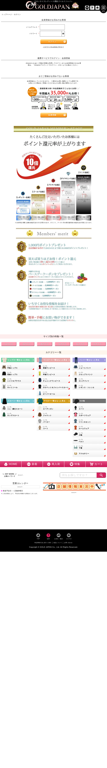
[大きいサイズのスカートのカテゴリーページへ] (17, 401)
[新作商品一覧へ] (87, 8)
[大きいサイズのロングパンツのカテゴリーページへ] (89, 380)
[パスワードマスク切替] (63, 34)
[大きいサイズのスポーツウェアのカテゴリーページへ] (89, 415)
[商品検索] (101, 475)
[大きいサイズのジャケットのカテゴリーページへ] (53, 415)
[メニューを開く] (103, 8)
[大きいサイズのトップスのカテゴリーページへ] (17, 360)
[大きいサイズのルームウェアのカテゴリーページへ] (89, 428)
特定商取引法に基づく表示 (43, 543)
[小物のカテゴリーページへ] (89, 434)
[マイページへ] (97, 8)
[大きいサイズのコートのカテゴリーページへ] (53, 428)
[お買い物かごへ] (92, 8)
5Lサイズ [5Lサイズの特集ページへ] (62, 344)
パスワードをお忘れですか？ (53, 47)
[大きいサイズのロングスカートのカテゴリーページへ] (17, 415)
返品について (58, 543)
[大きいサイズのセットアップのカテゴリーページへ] (89, 421)
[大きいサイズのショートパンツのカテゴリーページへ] (89, 367)
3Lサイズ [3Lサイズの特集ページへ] (27, 344)
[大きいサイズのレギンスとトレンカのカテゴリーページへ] (89, 387)
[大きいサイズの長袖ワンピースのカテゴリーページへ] (53, 367)
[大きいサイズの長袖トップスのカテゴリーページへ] (17, 374)
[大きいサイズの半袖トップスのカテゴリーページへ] (17, 367)
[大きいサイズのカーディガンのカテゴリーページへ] (53, 408)
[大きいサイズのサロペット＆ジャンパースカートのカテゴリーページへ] (53, 387)
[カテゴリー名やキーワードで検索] (78, 475)
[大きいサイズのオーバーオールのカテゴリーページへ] (53, 393)
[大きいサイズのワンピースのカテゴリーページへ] (53, 360)
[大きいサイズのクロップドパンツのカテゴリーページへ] (89, 374)
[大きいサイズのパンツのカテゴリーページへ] (89, 360)
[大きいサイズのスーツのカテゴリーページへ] (89, 408)
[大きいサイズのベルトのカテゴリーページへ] (89, 441)
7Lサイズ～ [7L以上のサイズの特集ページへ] (98, 344)
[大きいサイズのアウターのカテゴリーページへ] (53, 401)
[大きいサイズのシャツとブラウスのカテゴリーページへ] (17, 380)
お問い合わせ (68, 543)
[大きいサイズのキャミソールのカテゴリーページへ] (17, 387)
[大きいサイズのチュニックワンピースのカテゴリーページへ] (53, 380)
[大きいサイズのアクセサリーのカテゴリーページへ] (89, 454)
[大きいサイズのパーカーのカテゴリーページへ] (53, 421)
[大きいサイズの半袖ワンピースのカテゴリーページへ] (53, 374)
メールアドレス (32, 27)
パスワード (34, 34)
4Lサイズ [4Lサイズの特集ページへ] (44, 344)
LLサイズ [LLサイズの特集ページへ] (9, 344)
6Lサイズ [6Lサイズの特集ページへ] (80, 344)
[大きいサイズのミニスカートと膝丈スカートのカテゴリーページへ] (17, 408)
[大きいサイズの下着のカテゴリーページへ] (89, 447)
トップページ (7, 15)
